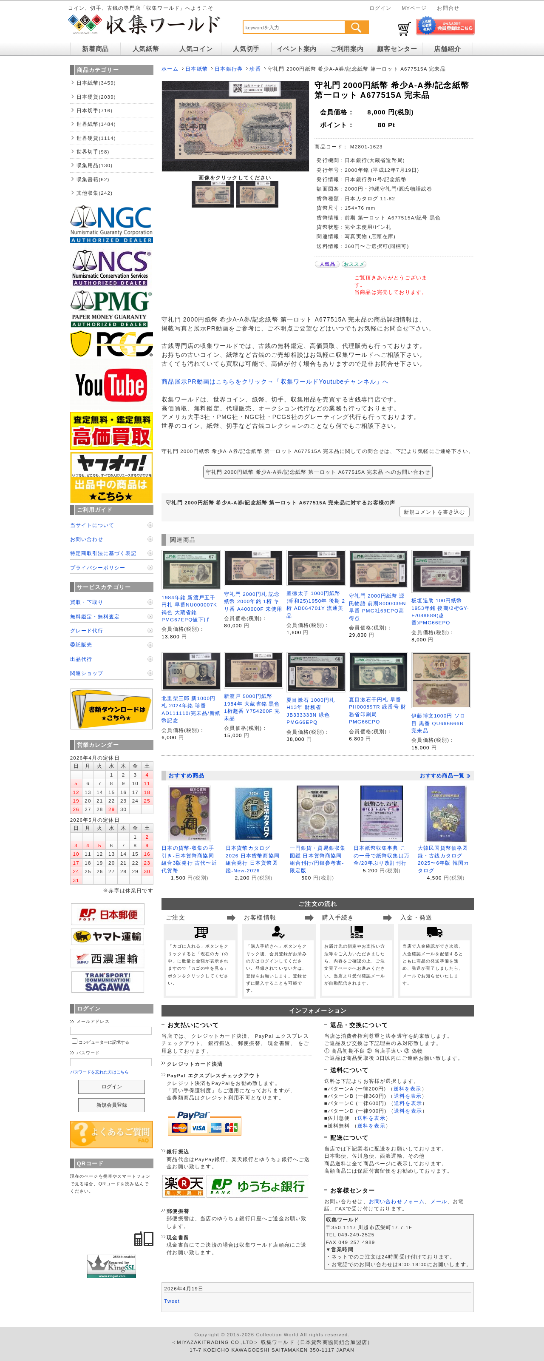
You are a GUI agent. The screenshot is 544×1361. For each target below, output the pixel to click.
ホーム (170, 68)
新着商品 (95, 49)
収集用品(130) (94, 165)
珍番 (255, 68)
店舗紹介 (447, 49)
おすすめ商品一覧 (445, 776)
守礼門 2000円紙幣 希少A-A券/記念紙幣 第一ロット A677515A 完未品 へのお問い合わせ (318, 472)
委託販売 (81, 644)
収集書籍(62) (93, 179)
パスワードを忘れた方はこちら (99, 1072)
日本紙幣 (196, 68)
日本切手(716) (94, 110)
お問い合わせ (86, 539)
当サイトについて (92, 525)
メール (439, 1201)
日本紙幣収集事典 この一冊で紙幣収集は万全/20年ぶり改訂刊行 (382, 855)
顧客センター (397, 49)
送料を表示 (408, 1088)
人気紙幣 (146, 49)
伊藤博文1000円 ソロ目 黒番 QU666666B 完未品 (438, 723)
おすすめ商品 (186, 775)
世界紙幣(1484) (96, 124)
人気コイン (196, 49)
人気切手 (246, 49)
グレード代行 (86, 630)
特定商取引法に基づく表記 (103, 553)
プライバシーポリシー (97, 567)
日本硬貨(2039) (96, 97)
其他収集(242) (94, 193)
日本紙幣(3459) (96, 82)
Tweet (172, 1301)
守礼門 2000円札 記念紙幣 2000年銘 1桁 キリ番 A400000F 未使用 (253, 601)
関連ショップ (86, 673)
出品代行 (81, 659)
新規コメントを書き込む (434, 512)
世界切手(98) (93, 151)
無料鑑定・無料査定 (95, 616)
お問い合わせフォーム (397, 1201)
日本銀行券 (229, 68)
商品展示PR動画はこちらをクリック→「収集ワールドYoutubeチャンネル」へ (275, 381)
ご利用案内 (347, 49)
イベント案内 (297, 49)
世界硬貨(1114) (96, 138)
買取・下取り (86, 602)
